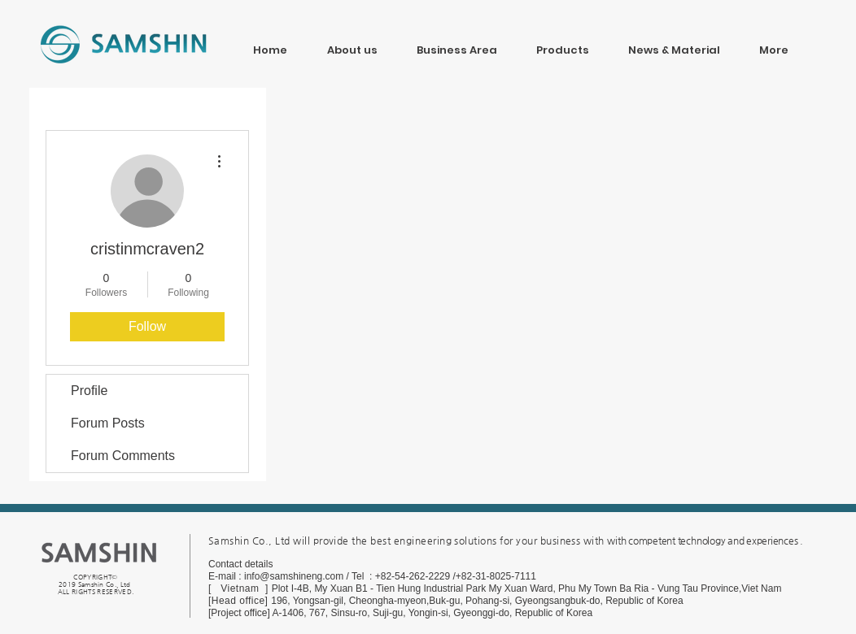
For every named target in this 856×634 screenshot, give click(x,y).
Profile (89, 390)
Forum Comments (123, 455)
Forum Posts (108, 423)
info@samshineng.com (293, 576)
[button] (674, 42)
